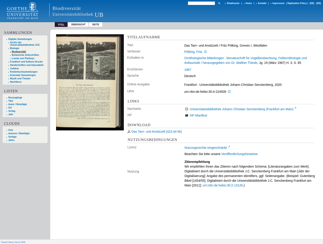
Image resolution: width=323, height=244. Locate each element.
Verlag (11, 111)
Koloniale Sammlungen (23, 75)
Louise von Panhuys (23, 58)
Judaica (14, 68)
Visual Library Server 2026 (13, 242)
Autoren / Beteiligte (19, 133)
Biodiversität (19, 51)
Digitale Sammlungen (20, 39)
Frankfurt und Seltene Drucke (26, 61)
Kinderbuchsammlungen (23, 72)
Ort (10, 107)
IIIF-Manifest (198, 115)
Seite (95, 24)
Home (249, 3)
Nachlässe (16, 82)
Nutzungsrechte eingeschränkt (205, 147)
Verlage (12, 137)
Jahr (10, 114)
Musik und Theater (20, 78)
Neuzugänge (15, 97)
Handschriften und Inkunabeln (27, 65)
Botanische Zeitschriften (25, 55)
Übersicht (78, 24)
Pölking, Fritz (193, 52)
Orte (10, 130)
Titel (10, 101)
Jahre (11, 140)
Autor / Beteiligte (17, 104)
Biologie (14, 48)
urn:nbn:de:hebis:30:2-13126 (223, 185)
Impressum (278, 3)
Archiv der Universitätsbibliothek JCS (25, 43)
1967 (187, 69)
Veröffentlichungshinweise (239, 154)
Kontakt (262, 3)
